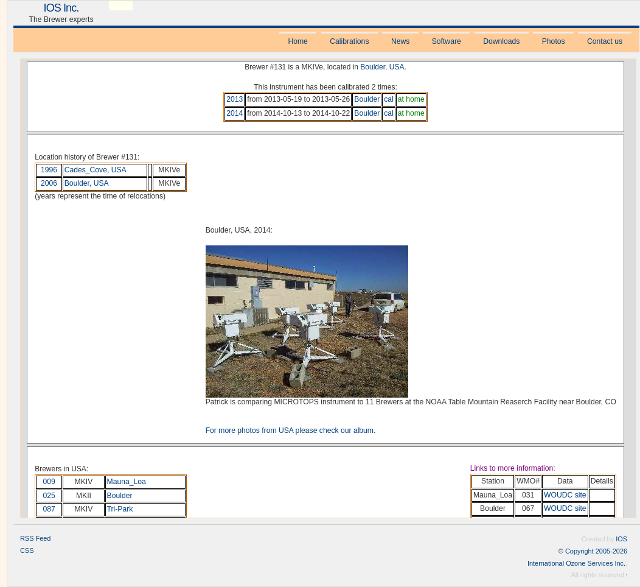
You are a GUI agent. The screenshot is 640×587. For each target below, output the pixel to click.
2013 (234, 99)
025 (49, 495)
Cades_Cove (85, 170)
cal (389, 99)
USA (397, 67)
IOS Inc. (61, 7)
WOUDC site (565, 495)
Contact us (604, 41)
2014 (234, 113)
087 (49, 509)
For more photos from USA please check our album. (291, 430)
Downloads (501, 41)
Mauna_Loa (126, 481)
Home (297, 41)
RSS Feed (35, 538)
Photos (553, 41)
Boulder (372, 67)
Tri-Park (120, 509)
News (400, 41)
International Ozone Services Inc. (576, 563)
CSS (27, 550)
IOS (621, 539)
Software (446, 41)
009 (49, 481)
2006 (49, 183)
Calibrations (349, 41)
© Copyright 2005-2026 (592, 551)
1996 (49, 170)
